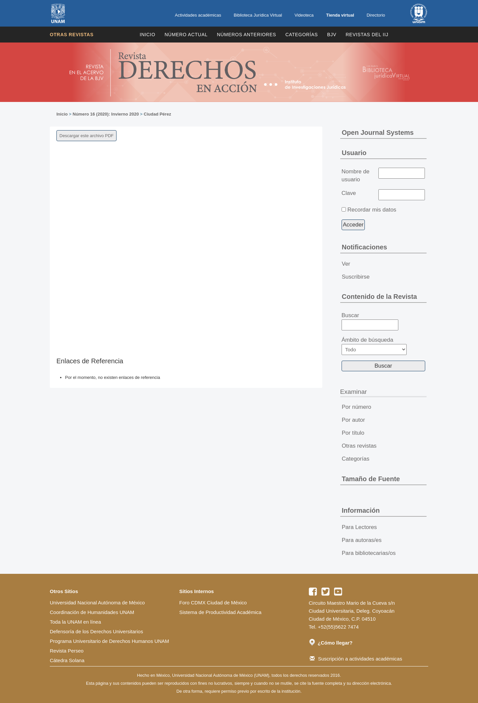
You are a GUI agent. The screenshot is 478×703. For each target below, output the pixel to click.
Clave (349, 193)
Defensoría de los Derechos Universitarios (96, 631)
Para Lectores (359, 527)
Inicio (147, 34)
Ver (346, 264)
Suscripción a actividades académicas (356, 658)
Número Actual (186, 34)
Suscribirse (356, 277)
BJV (332, 34)
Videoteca (304, 15)
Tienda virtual (340, 15)
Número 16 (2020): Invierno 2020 (106, 114)
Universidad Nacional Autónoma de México (97, 602)
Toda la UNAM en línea (75, 622)
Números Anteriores (246, 34)
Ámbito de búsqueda (374, 346)
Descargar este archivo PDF (86, 135)
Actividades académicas (198, 15)
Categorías (301, 34)
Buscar (370, 321)
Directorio (375, 15)
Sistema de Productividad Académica (220, 612)
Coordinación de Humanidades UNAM (92, 612)
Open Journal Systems (378, 132)
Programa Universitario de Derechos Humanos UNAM (109, 641)
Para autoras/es (362, 540)
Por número (356, 407)
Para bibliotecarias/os (369, 553)
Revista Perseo (67, 651)
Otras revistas (72, 34)
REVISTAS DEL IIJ (367, 34)
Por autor (353, 420)
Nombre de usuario (355, 175)
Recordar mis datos (371, 210)
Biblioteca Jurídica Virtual (258, 15)
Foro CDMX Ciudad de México (213, 602)
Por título (353, 433)
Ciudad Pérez (157, 114)
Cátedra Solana (67, 660)
